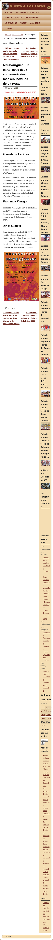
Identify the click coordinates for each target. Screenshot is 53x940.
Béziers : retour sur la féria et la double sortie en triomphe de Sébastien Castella (11, 53)
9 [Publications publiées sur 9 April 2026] (48, 711)
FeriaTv (46, 671)
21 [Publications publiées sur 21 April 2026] (44, 718)
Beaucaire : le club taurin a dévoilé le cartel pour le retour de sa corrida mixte (46, 797)
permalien (11, 308)
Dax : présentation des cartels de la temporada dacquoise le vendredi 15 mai (46, 858)
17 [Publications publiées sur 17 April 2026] (51, 715)
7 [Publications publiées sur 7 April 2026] (44, 711)
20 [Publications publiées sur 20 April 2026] (42, 718)
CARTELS (34, 12)
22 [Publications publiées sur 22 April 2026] (47, 718)
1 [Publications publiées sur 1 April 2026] (46, 707)
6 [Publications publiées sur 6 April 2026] (41, 711)
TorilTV (46, 674)
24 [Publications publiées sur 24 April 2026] (51, 718)
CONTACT (9, 28)
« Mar (43, 725)
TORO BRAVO (31, 18)
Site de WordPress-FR (46, 927)
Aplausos (46, 638)
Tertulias (46, 557)
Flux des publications (46, 911)
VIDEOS (18, 18)
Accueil (8, 35)
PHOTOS (8, 18)
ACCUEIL (9, 12)
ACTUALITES (22, 12)
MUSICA (23, 23)
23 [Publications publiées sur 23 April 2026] (49, 718)
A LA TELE (35, 23)
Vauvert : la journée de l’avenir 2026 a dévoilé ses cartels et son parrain (46, 827)
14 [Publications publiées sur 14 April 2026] (44, 715)
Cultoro (45, 660)
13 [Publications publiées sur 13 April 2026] (42, 715)
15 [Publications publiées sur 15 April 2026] (47, 715)
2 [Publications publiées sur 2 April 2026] (48, 707)
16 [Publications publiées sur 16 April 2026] (49, 715)
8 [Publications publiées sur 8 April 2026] (46, 711)
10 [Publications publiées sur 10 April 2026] (51, 711)
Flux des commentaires (46, 919)
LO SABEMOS (11, 23)
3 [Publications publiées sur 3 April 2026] (51, 707)
